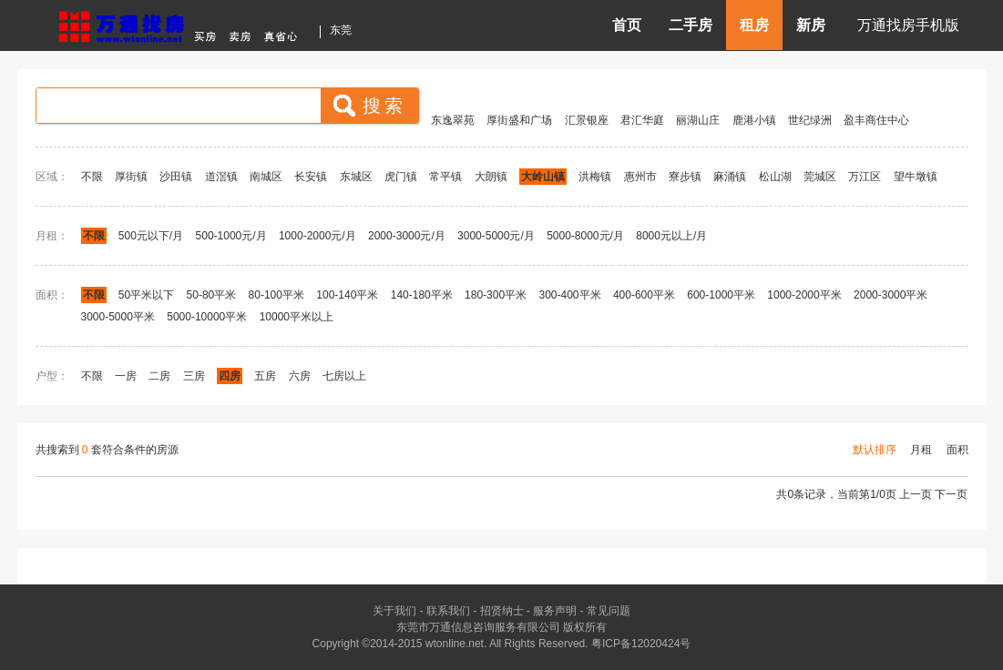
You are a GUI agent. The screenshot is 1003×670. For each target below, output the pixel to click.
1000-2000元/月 (317, 235)
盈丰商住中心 (876, 120)
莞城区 (819, 176)
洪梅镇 (594, 176)
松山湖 (775, 176)
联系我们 (448, 610)
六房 (300, 376)
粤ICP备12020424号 (641, 643)
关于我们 (394, 610)
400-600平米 (644, 295)
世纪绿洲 (810, 120)
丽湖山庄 (698, 120)
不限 (92, 176)
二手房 (690, 25)
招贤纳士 (502, 610)
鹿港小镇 (754, 120)
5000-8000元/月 (585, 235)
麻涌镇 (729, 176)
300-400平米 (569, 295)
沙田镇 (175, 176)
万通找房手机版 (908, 25)
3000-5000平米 (118, 316)
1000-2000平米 (804, 295)
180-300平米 (496, 295)
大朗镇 (491, 176)
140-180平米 (422, 295)
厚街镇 (131, 176)
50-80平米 (212, 295)
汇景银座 (587, 120)
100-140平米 (347, 295)
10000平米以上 (296, 316)
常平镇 (445, 176)
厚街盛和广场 (519, 120)
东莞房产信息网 (183, 24)
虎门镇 (400, 176)
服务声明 (555, 610)
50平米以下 (146, 295)
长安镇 (310, 176)
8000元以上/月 (671, 235)
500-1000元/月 (231, 235)
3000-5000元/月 (496, 235)
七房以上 (344, 376)
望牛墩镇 (915, 176)
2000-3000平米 (890, 295)
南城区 (266, 176)
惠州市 (640, 176)
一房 (126, 376)
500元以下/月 (150, 235)
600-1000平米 (721, 295)
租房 (754, 25)
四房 (230, 376)
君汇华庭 (642, 120)
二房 (159, 376)
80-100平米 (276, 295)
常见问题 (608, 610)
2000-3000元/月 (408, 235)
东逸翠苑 (453, 120)
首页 (626, 25)
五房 (265, 376)
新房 (810, 25)
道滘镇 (221, 176)
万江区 (864, 176)
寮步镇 (685, 176)
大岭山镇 (543, 176)
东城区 (356, 176)
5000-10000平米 (207, 316)
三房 (194, 376)
